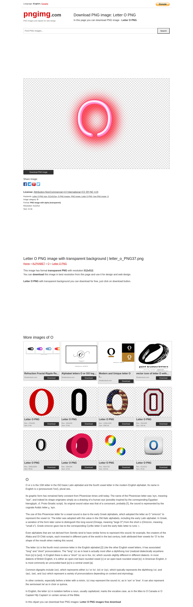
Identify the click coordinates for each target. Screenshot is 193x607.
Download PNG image (38, 172)
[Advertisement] (96, 57)
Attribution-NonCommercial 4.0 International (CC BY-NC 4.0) (66, 192)
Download (51, 378)
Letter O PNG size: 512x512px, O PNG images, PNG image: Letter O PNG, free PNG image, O (70, 196)
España (45, 4)
